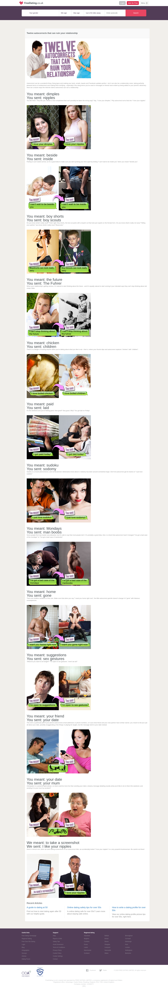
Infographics (25, 950)
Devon (107, 941)
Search (135, 13)
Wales (106, 953)
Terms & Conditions (59, 947)
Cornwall (128, 938)
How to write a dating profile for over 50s (129, 909)
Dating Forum (26, 959)
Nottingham (128, 950)
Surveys (24, 953)
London (127, 947)
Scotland (86, 953)
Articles (24, 956)
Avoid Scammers (58, 944)
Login (122, 3)
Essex (86, 944)
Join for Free (133, 3)
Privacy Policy (57, 950)
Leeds (86, 947)
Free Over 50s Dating (28, 941)
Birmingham (129, 936)
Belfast (107, 936)
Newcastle (108, 950)
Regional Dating (27, 938)
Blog (23, 947)
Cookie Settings (58, 956)
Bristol (106, 938)
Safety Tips (56, 941)
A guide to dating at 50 (37, 907)
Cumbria (86, 941)
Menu (143, 3)
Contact (55, 959)
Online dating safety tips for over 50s (84, 907)
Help (54, 936)
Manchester (87, 950)
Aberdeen (87, 936)
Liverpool (107, 947)
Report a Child (57, 938)
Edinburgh (128, 941)
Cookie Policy (57, 953)
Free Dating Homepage (29, 936)
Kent (126, 944)
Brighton (86, 938)
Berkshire (128, 953)
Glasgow (107, 944)
